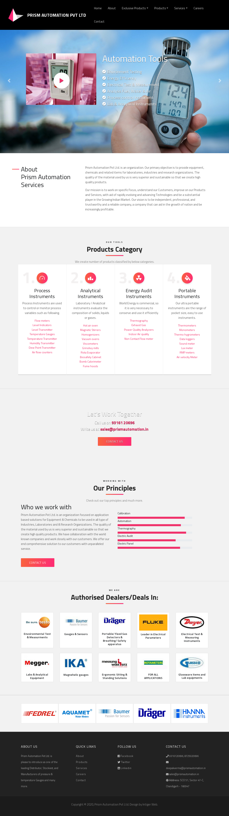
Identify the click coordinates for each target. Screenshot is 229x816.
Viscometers (90, 343)
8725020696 (191, 756)
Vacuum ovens (90, 339)
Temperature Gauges (42, 334)
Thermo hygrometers (187, 334)
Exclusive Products (134, 8)
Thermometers (187, 325)
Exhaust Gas (139, 325)
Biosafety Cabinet (90, 357)
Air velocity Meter (187, 357)
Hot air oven (90, 325)
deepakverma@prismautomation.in (186, 768)
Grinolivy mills (90, 348)
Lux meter (187, 348)
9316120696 (176, 756)
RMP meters (187, 352)
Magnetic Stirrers (90, 330)
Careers (199, 8)
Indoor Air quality (139, 334)
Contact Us (114, 441)
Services (179, 8)
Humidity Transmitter (42, 343)
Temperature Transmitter (42, 339)
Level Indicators (42, 325)
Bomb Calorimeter (90, 361)
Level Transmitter (42, 329)
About (112, 8)
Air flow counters (42, 352)
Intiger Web (150, 804)
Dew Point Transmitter (42, 347)
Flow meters (42, 320)
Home (98, 8)
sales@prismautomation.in (124, 429)
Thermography (139, 320)
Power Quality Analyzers (139, 329)
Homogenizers (90, 334)
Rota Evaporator (90, 352)
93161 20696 (123, 422)
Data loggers (187, 339)
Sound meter (187, 343)
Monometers (187, 330)
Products (160, 8)
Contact (99, 21)
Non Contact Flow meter (138, 339)
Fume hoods (90, 366)
